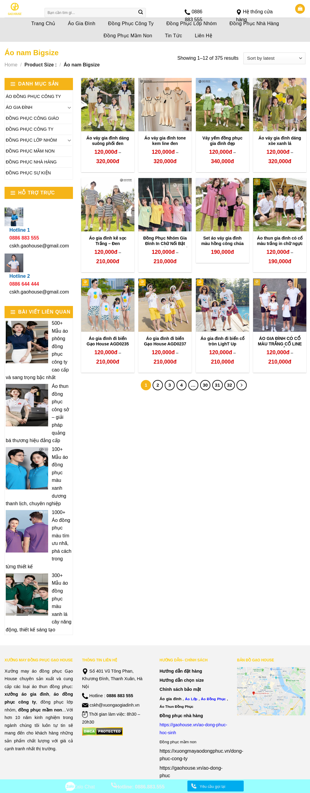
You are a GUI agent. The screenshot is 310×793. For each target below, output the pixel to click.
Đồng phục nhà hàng (181, 715)
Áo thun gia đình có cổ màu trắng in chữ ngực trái (280, 243)
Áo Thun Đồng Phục (176, 706)
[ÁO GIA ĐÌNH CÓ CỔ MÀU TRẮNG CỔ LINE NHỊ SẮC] (279, 305)
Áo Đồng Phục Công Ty (33, 96)
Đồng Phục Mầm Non (128, 35)
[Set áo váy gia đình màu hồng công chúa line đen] (222, 204)
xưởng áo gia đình (27, 694)
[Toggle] (69, 107)
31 (217, 385)
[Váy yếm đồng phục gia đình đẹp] (222, 104)
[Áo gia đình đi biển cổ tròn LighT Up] (222, 305)
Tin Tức (173, 35)
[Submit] (141, 13)
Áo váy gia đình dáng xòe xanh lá (280, 141)
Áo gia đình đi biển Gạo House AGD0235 (108, 341)
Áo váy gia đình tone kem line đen (165, 141)
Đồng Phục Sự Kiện (28, 172)
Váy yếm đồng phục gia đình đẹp (222, 141)
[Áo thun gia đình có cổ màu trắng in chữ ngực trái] (279, 204)
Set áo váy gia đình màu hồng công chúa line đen (222, 243)
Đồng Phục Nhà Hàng (31, 162)
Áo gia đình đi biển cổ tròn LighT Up (222, 341)
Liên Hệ (204, 35)
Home (11, 64)
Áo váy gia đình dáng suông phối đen (107, 141)
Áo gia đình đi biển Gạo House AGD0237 (165, 341)
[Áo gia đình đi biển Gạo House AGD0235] (107, 305)
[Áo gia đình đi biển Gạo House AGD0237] (165, 305)
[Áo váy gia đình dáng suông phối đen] (107, 104)
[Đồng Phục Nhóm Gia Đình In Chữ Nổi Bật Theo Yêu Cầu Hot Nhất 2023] (165, 204)
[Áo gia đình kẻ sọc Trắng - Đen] (107, 204)
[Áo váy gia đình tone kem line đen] (165, 104)
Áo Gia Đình (19, 107)
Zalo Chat (84, 786)
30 (205, 385)
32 (229, 385)
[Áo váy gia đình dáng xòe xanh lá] (279, 104)
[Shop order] (274, 58)
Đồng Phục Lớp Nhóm (31, 140)
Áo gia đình (170, 699)
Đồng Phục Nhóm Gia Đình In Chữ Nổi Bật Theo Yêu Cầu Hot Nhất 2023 (165, 246)
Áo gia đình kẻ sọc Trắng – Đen (107, 241)
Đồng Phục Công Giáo (32, 118)
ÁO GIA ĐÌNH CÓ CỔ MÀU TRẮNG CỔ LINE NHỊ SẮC (280, 344)
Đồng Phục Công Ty (30, 129)
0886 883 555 (120, 695)
